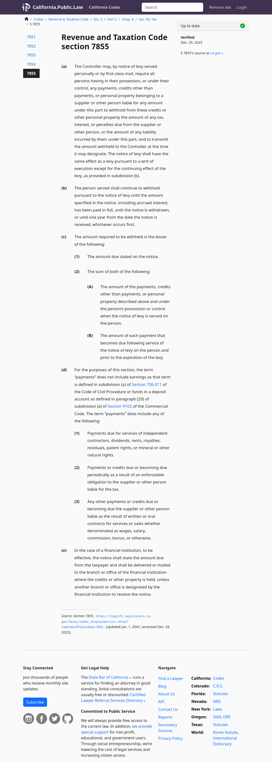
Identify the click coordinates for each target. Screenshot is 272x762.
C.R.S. (218, 686)
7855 (31, 73)
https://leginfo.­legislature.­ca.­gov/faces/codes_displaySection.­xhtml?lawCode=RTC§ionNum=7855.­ (108, 622)
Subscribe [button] (35, 702)
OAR (217, 717)
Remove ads (220, 7)
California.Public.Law (58, 7)
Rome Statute (225, 732)
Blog (162, 686)
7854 (31, 64)
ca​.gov (215, 53)
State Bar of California (108, 677)
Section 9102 (120, 406)
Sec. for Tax (148, 19)
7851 (31, 37)
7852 (31, 46)
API (161, 701)
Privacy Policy (170, 738)
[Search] (172, 7)
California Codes (104, 7)
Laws (217, 709)
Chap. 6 (128, 19)
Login (242, 7)
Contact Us (168, 709)
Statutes (220, 693)
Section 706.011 (147, 384)
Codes (38, 19)
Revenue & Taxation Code (69, 19)
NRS (217, 701)
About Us (166, 694)
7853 (31, 55)
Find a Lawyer (170, 678)
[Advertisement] (213, 97)
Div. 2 (98, 19)
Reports (165, 717)
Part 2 (112, 19)
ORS (226, 717)
